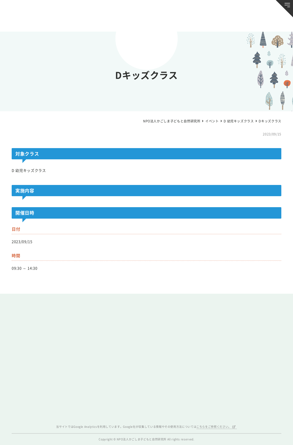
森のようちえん (194, 22)
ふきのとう (229, 22)
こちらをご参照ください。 (213, 427)
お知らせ (29, 22)
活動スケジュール (98, 22)
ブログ (63, 22)
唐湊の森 (264, 22)
